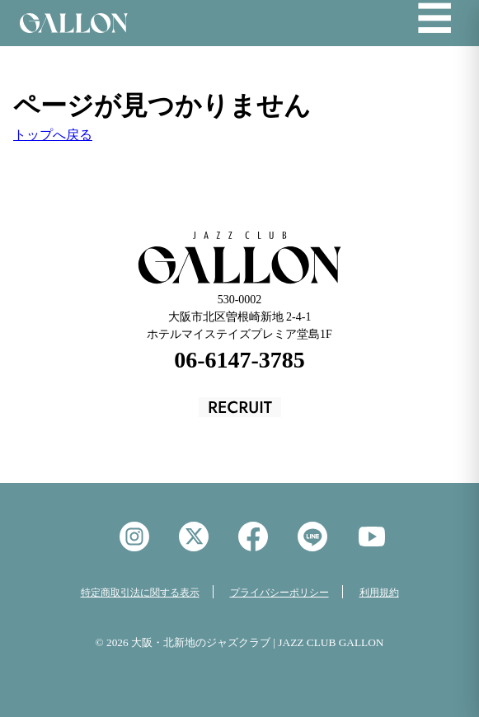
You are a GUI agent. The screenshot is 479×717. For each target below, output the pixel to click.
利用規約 (379, 592)
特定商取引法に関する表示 (140, 592)
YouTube (372, 536)
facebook (253, 536)
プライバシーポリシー (279, 592)
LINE (312, 536)
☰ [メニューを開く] (434, 20)
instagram (134, 536)
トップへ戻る (52, 135)
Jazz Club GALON (74, 23)
